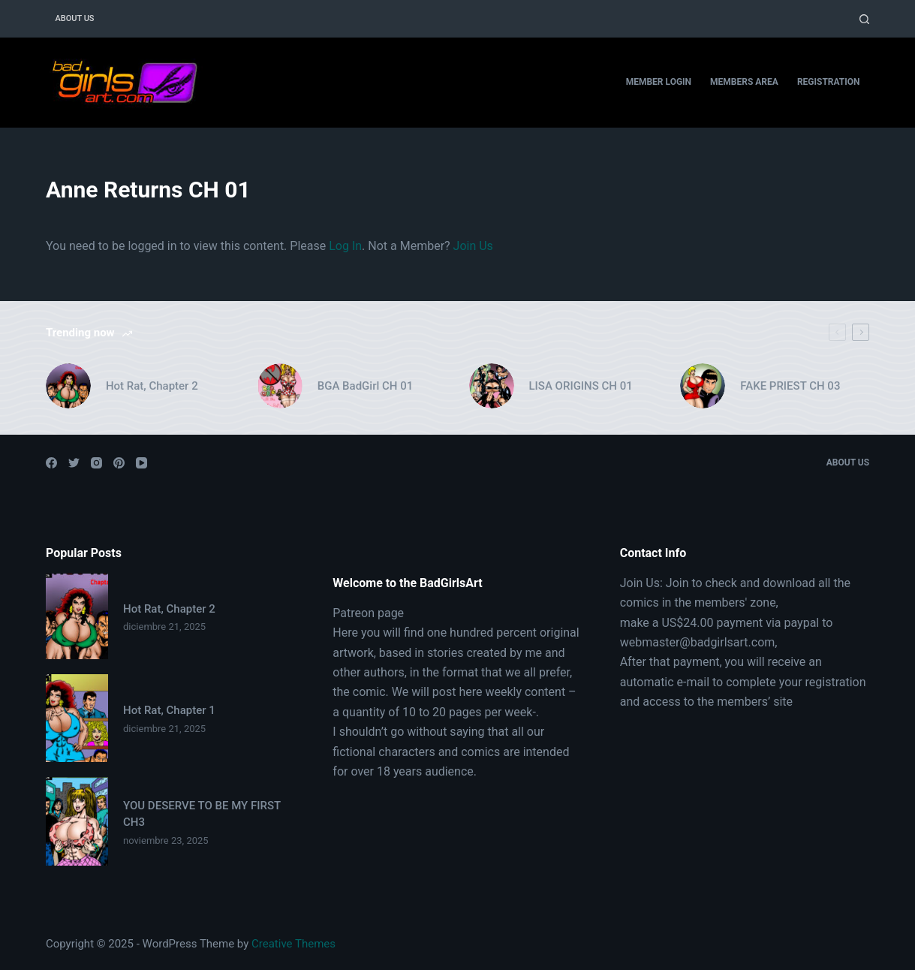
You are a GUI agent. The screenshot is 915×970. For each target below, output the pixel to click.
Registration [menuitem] (828, 82)
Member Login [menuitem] (658, 82)
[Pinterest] (119, 462)
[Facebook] (51, 462)
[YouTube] (141, 462)
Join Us (473, 246)
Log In (345, 246)
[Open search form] (864, 19)
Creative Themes (293, 943)
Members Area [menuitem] (744, 82)
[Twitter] (74, 462)
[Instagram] (96, 462)
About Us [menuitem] (74, 18)
